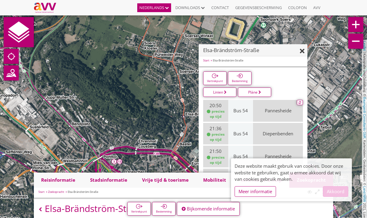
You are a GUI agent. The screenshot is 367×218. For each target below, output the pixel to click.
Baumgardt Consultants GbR (364, 117)
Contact (220, 7)
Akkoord (335, 191)
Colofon (297, 7)
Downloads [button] (190, 7)
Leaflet (364, 46)
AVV (316, 7)
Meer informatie (255, 191)
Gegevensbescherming (258, 7)
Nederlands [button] (154, 7)
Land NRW (364, 194)
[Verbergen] (302, 51)
